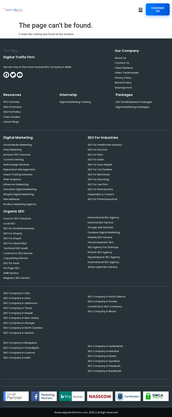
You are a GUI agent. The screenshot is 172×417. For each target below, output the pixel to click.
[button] (140, 10)
